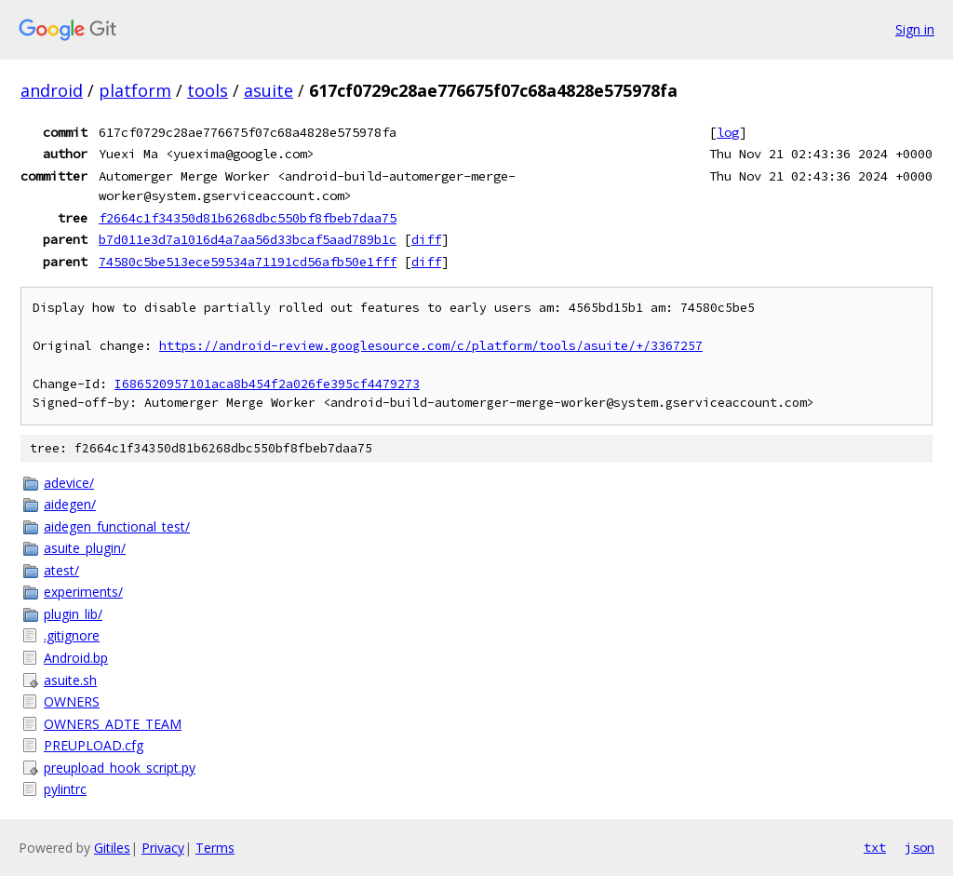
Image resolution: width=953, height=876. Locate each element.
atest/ (61, 570)
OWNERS (72, 701)
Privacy (162, 847)
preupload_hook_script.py (119, 767)
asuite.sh (70, 680)
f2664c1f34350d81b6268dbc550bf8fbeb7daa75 (247, 217)
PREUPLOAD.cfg (93, 745)
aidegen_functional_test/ (117, 526)
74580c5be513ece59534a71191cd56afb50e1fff (247, 261)
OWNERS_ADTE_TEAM (112, 724)
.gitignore (72, 635)
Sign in (914, 29)
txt (875, 847)
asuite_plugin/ (85, 548)
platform (135, 90)
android (51, 90)
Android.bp (76, 658)
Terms (215, 847)
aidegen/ (70, 504)
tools (207, 90)
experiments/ (83, 591)
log (728, 132)
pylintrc (65, 789)
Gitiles (112, 847)
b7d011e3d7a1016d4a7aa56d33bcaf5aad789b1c (247, 239)
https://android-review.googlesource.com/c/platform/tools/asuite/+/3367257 (431, 346)
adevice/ (69, 483)
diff (426, 239)
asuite (268, 90)
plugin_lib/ (73, 614)
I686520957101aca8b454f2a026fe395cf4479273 (267, 384)
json (919, 847)
